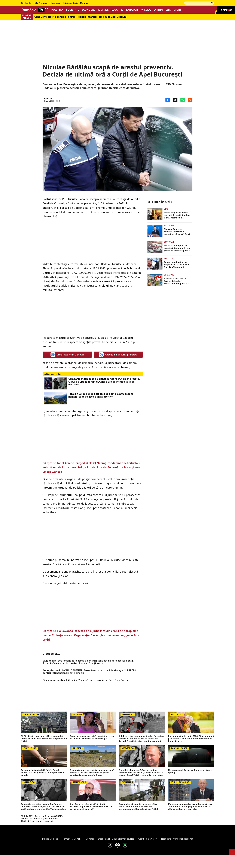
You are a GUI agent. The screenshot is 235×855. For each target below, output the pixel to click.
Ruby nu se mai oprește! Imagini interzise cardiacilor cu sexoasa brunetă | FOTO (92, 737)
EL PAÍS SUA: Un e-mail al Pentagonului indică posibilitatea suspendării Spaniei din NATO (44, 738)
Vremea (146, 9)
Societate (72, 9)
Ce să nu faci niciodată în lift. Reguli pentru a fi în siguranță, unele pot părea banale (42, 772)
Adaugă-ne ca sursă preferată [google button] (118, 354)
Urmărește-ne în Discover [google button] (67, 354)
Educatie (117, 9)
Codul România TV (147, 838)
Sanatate (132, 9)
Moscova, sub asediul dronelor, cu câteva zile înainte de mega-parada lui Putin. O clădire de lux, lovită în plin (190, 806)
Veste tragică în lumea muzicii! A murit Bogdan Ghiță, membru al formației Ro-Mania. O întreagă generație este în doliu (178, 215)
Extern (158, 9)
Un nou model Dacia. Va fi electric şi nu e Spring (190, 771)
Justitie (103, 9)
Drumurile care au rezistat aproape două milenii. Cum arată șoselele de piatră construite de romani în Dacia (92, 772)
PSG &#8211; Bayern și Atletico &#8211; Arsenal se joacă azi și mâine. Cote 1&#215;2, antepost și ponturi (42, 818)
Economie (88, 9)
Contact (90, 838)
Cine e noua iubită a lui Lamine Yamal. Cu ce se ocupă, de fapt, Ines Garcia (85, 680)
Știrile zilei (26, 3)
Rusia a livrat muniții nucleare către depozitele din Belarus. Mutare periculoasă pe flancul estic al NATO (138, 806)
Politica (57, 9)
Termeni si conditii (71, 838)
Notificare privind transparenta (177, 838)
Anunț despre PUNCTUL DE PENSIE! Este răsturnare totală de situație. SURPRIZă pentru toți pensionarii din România (89, 671)
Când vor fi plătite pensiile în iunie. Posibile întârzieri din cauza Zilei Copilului (80, 16)
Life (168, 9)
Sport (177, 9)
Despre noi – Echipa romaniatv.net (116, 838)
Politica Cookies (50, 838)
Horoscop (55, 3)
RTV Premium (41, 3)
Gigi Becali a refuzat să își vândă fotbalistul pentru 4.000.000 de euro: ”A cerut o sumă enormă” (91, 806)
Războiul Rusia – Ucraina (75, 3)
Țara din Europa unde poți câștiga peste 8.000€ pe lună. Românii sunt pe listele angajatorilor (101, 395)
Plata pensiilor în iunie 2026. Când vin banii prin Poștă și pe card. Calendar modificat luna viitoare (191, 738)
